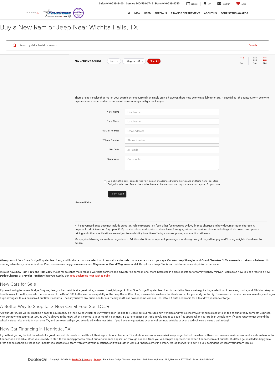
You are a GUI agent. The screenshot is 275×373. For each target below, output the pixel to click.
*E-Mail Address (110, 130)
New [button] (137, 13)
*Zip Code (114, 149)
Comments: (113, 159)
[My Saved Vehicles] (241, 4)
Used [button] (147, 13)
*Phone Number (111, 140)
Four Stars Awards (234, 13)
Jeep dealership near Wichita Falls (89, 275)
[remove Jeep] (114, 61)
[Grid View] (254, 61)
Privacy (97, 359)
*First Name (113, 111)
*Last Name (113, 121)
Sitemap (87, 359)
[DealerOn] (38, 359)
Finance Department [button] (185, 13)
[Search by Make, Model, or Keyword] (132, 45)
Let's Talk (117, 194)
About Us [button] (210, 13)
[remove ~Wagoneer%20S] (134, 61)
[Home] (129, 13)
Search (253, 45)
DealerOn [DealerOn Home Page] (77, 359)
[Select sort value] (243, 61)
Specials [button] (161, 13)
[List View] (265, 61)
